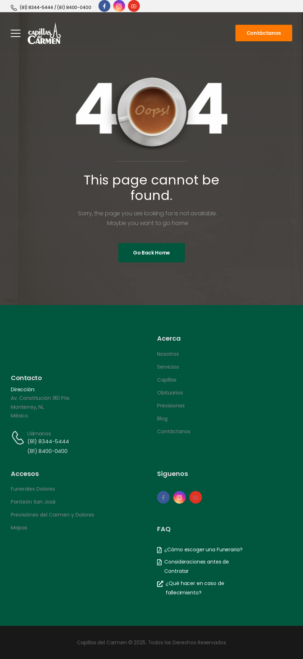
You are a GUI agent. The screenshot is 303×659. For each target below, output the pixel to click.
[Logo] (44, 33)
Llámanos (39, 433)
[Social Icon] (104, 6)
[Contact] (19, 438)
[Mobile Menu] (15, 33)
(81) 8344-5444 (48, 441)
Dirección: (23, 389)
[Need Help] (51, 8)
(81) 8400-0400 (47, 451)
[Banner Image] (151, 252)
